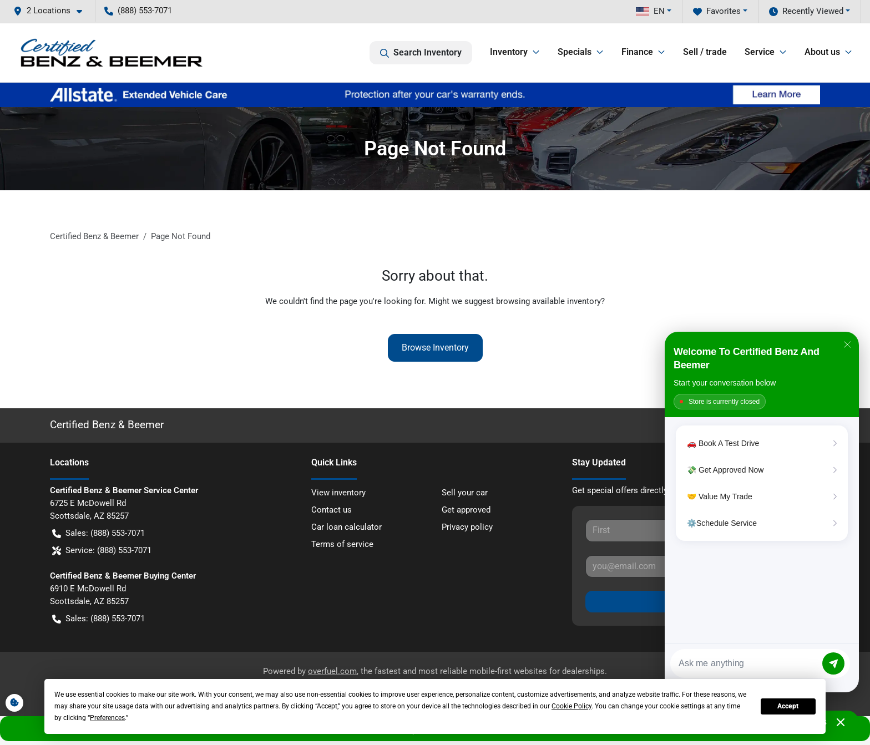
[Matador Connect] (762, 512)
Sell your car (465, 493)
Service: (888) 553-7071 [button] (101, 550)
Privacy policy (467, 527)
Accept (787, 706)
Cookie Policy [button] (571, 706)
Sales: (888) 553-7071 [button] (98, 533)
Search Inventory (421, 52)
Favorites (717, 11)
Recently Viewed (806, 11)
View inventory (338, 493)
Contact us (331, 510)
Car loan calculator (346, 527)
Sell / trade (705, 52)
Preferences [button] (107, 718)
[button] (52, 11)
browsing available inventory (548, 301)
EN (650, 11)
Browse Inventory (435, 347)
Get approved (466, 510)
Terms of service (342, 544)
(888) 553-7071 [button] (138, 11)
